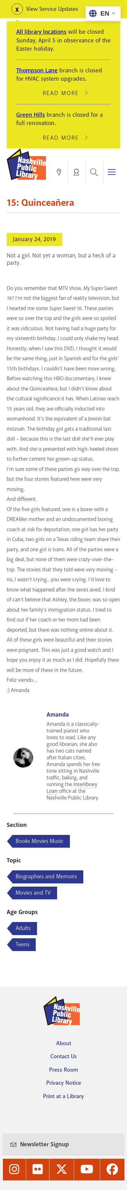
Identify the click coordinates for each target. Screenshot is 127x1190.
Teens (22, 944)
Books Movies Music (40, 840)
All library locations (41, 32)
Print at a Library (63, 1096)
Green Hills (30, 115)
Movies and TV (33, 892)
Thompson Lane (37, 70)
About (63, 1043)
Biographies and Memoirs (46, 876)
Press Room (63, 1069)
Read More (63, 93)
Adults (23, 928)
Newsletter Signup (44, 1144)
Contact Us (63, 1056)
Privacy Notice (63, 1082)
